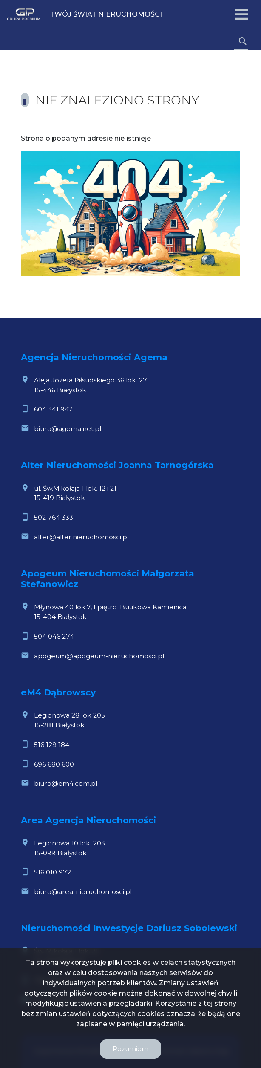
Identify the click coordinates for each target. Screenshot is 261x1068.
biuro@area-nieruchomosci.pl (83, 892)
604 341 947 (53, 409)
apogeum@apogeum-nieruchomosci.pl (99, 656)
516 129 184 (51, 745)
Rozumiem (130, 1049)
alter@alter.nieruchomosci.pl (81, 537)
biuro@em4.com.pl (65, 783)
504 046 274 (54, 636)
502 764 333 (53, 517)
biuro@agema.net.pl (67, 429)
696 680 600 (54, 764)
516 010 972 (52, 872)
